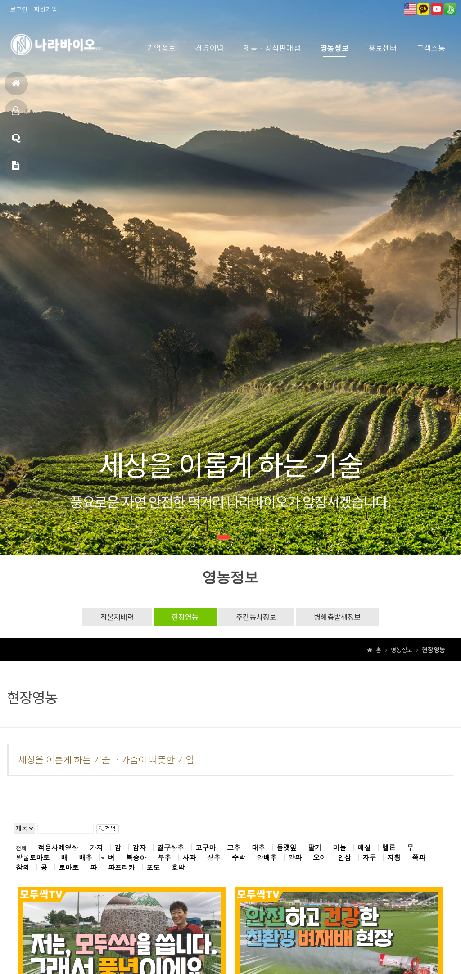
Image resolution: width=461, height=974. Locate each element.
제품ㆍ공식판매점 (272, 47)
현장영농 (185, 616)
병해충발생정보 (337, 616)
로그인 (18, 9)
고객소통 (430, 47)
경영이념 (209, 47)
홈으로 (16, 87)
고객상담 (16, 142)
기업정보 (161, 47)
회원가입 (45, 9)
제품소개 (15, 114)
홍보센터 (382, 47)
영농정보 (334, 47)
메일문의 (15, 169)
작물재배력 (117, 616)
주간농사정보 (256, 616)
